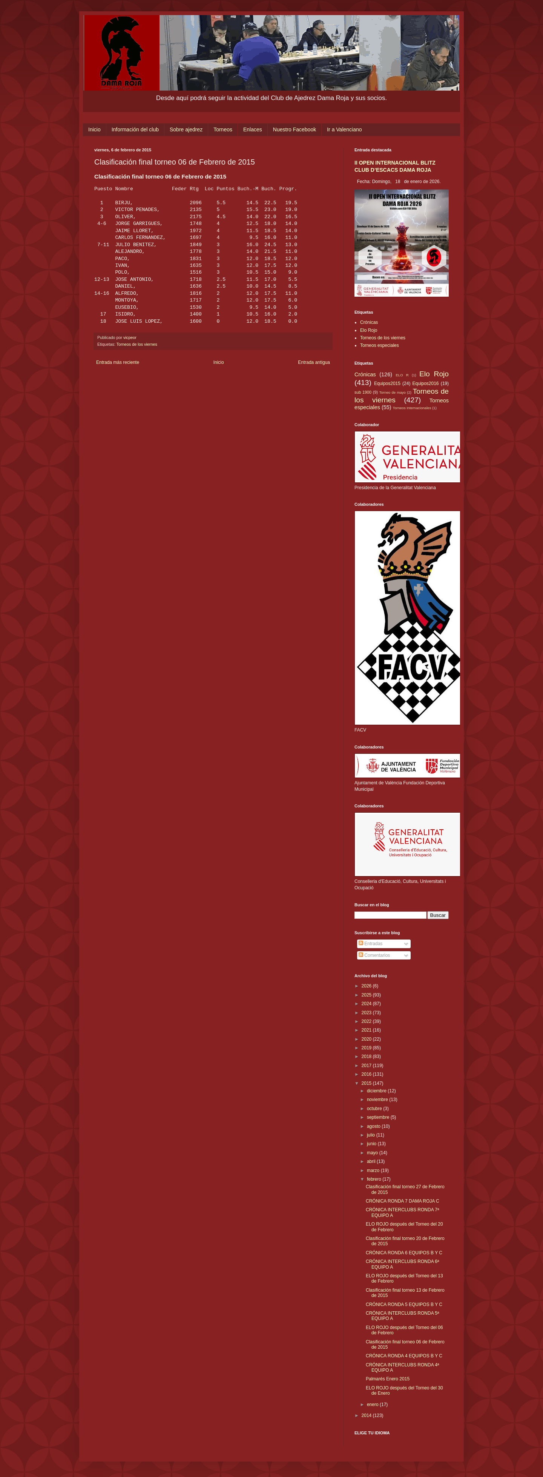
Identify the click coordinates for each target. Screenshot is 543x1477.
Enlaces (252, 129)
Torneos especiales (379, 345)
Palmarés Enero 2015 (388, 1379)
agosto (374, 1126)
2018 (367, 1056)
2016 (367, 1074)
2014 (367, 1415)
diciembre (377, 1091)
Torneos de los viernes (137, 344)
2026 (367, 986)
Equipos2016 (425, 383)
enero (373, 1404)
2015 (367, 1083)
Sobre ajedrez (186, 129)
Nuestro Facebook (294, 129)
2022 (367, 1021)
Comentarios (374, 955)
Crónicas (369, 322)
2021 (367, 1030)
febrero (374, 1179)
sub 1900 (362, 392)
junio (372, 1143)
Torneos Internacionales (412, 408)
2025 (367, 995)
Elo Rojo (368, 330)
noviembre (378, 1099)
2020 (367, 1039)
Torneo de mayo (392, 392)
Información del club (135, 129)
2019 (367, 1047)
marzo (374, 1170)
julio (371, 1135)
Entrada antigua (314, 362)
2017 (367, 1065)
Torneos (222, 129)
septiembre (379, 1117)
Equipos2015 (387, 383)
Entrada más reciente (117, 362)
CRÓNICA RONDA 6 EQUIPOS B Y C (404, 1252)
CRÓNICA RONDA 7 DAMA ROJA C (402, 1201)
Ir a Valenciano (344, 129)
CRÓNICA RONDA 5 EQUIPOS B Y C (404, 1304)
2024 (367, 1003)
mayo (373, 1152)
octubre (375, 1108)
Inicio (94, 129)
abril (372, 1161)
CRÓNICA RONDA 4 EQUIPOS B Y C (404, 1355)
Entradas (370, 943)
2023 (367, 1012)
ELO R (402, 375)
